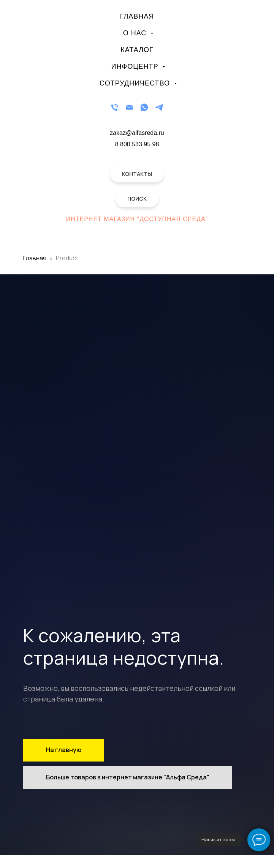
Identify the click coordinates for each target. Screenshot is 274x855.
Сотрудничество (136, 83)
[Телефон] (114, 107)
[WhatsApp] (144, 107)
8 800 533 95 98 (137, 144)
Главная (137, 16)
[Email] (129, 107)
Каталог (136, 50)
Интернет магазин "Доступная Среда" (137, 219)
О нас (136, 33)
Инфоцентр (136, 66)
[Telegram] (159, 107)
